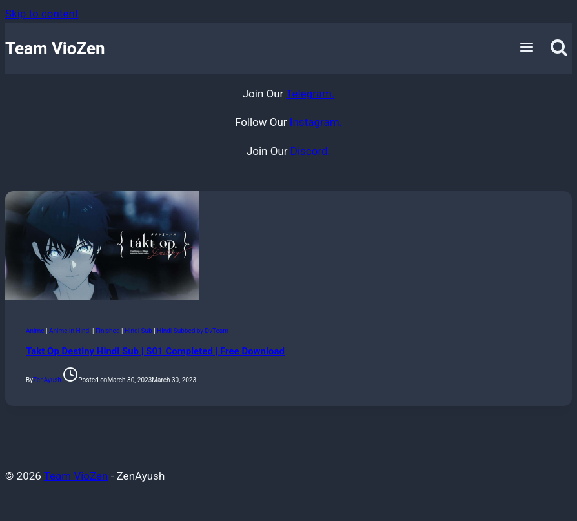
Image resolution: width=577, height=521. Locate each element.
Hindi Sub (138, 330)
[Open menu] (527, 48)
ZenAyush (47, 379)
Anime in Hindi (70, 330)
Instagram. (316, 122)
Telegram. (310, 93)
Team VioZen (76, 475)
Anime (35, 330)
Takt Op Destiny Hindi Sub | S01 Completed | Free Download (155, 351)
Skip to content (41, 13)
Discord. (310, 151)
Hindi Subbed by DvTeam (192, 330)
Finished (108, 330)
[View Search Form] (559, 48)
